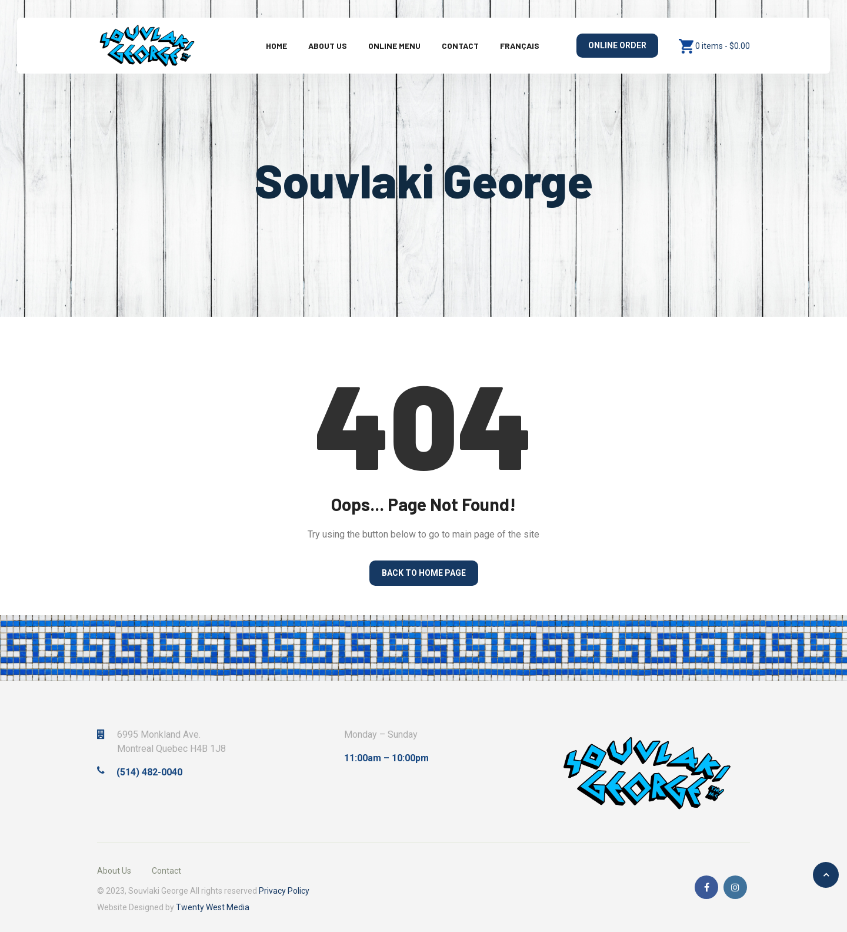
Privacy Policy (284, 890)
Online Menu (394, 46)
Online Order (617, 45)
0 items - (722, 46)
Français (519, 46)
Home (276, 46)
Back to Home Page (424, 573)
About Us (327, 46)
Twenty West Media (212, 907)
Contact (460, 46)
